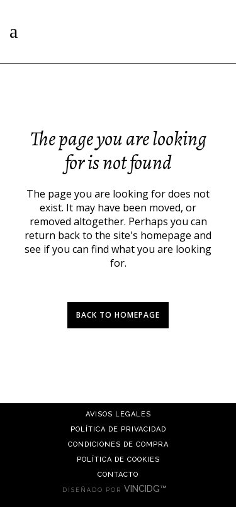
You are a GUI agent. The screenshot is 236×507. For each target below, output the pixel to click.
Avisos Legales (118, 414)
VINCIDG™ (149, 489)
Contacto (118, 475)
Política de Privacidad (118, 429)
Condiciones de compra (118, 444)
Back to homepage (118, 314)
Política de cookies (118, 459)
